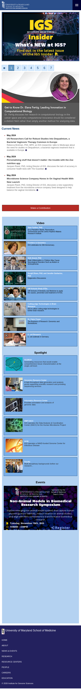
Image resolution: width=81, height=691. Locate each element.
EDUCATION (7, 678)
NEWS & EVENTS (9, 651)
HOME (4, 640)
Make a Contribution (40, 208)
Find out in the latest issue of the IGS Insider (40, 52)
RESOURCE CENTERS (12, 662)
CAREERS (6, 673)
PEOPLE (5, 667)
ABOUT (5, 645)
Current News (10, 128)
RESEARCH (7, 656)
